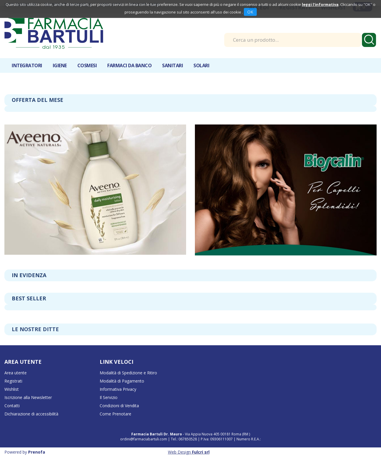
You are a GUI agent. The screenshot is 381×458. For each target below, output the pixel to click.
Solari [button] (201, 65)
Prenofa (36, 452)
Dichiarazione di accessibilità (31, 414)
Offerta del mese (37, 99)
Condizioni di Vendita (119, 405)
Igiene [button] (60, 65)
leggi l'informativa (320, 4)
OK (250, 12)
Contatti (12, 405)
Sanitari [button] (172, 65)
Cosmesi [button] (87, 65)
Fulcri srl (201, 452)
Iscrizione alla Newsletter (28, 397)
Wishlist (11, 389)
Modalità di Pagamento (122, 381)
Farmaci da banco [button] (129, 65)
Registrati (13, 381)
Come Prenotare (115, 414)
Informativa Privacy (118, 389)
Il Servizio (109, 397)
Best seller (29, 298)
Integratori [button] (27, 65)
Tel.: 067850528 (184, 439)
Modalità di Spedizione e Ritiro (128, 373)
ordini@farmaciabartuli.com (143, 439)
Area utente (15, 373)
